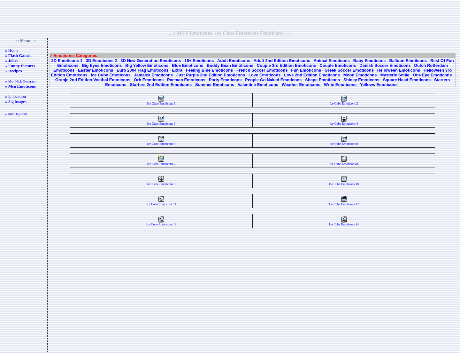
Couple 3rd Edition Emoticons (286, 65)
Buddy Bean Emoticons (230, 65)
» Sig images (16, 101)
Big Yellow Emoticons (146, 65)
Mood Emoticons (360, 75)
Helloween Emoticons (398, 70)
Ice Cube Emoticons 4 (344, 122)
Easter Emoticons (95, 70)
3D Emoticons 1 (66, 60)
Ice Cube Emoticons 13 (161, 223)
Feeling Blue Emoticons (209, 70)
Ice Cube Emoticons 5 (161, 142)
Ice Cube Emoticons (111, 75)
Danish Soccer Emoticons (384, 65)
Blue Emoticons (187, 65)
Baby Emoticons (369, 60)
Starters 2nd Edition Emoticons (161, 84)
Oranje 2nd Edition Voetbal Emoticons (92, 79)
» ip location (15, 96)
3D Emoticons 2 (101, 60)
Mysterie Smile (394, 75)
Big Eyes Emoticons (102, 65)
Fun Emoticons (306, 70)
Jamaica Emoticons (153, 75)
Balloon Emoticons (408, 60)
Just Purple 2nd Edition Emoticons (210, 75)
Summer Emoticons (214, 84)
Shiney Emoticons (361, 79)
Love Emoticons (264, 75)
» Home (12, 50)
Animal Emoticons (331, 60)
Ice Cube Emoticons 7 (161, 162)
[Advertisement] (230, 15)
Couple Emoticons (337, 65)
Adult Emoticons (233, 60)
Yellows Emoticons (379, 84)
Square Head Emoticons (407, 79)
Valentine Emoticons (258, 84)
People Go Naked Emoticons (273, 79)
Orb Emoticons (149, 79)
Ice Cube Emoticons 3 (161, 122)
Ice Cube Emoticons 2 (344, 102)
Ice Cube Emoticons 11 (161, 203)
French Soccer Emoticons (262, 70)
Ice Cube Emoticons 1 (161, 102)
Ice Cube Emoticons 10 (344, 182)
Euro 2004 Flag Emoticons (143, 70)
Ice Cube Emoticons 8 (344, 162)
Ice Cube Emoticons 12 (344, 203)
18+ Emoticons (199, 60)
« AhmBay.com (16, 114)
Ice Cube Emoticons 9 (161, 182)
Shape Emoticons (322, 79)
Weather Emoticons (301, 84)
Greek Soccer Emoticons (349, 70)
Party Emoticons (225, 79)
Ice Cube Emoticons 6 (344, 142)
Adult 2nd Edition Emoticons (281, 60)
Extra (177, 70)
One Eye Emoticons (432, 75)
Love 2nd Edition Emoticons (312, 75)
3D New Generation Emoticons (150, 60)
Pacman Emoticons (186, 79)
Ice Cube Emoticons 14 (344, 223)
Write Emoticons (340, 84)
